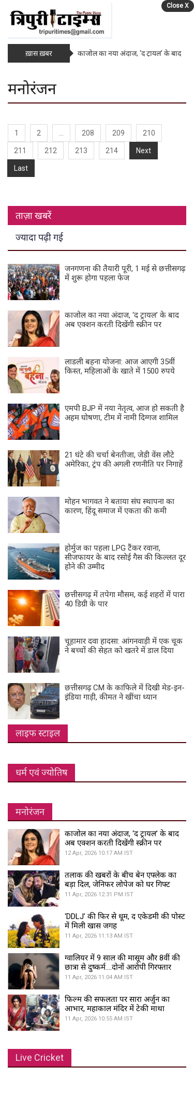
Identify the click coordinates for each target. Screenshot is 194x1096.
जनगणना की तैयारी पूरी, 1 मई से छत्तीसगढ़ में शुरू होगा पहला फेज (125, 273)
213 (81, 150)
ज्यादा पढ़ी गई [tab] (39, 237)
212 (50, 150)
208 (88, 133)
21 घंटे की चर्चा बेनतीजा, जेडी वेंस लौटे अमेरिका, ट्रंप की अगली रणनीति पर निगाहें (124, 459)
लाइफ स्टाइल (38, 733)
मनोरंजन (30, 811)
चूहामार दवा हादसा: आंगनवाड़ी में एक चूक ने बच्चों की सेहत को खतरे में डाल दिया (124, 645)
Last (21, 168)
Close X (178, 5)
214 (112, 150)
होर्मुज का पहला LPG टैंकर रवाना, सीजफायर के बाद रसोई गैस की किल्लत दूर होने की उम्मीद (125, 557)
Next (143, 150)
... (61, 133)
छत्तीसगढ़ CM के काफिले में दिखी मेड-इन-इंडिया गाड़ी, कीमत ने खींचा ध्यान (125, 692)
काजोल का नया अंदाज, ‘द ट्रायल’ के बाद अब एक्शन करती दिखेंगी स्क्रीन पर (122, 319)
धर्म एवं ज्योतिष (41, 772)
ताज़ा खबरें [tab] (33, 215)
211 (20, 150)
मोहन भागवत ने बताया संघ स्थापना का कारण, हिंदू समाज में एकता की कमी (119, 506)
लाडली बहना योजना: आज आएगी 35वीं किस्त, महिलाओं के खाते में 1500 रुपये (120, 366)
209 (118, 133)
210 (149, 133)
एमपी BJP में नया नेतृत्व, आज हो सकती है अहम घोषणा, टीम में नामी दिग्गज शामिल (124, 413)
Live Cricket (40, 1057)
